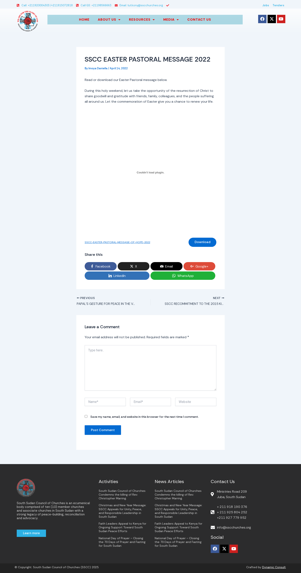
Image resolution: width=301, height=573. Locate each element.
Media (171, 19)
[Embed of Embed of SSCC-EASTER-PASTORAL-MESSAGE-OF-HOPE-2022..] (150, 172)
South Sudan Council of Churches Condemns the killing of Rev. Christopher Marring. (122, 494)
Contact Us (199, 19)
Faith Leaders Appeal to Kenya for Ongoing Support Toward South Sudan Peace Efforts (122, 527)
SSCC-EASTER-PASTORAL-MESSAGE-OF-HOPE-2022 (119, 242)
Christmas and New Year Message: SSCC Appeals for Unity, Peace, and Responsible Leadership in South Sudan (122, 511)
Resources (142, 19)
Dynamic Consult (274, 567)
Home (84, 19)
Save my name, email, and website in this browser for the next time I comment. (144, 417)
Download (202, 242)
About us (109, 19)
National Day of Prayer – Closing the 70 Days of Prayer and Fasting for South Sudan (122, 542)
